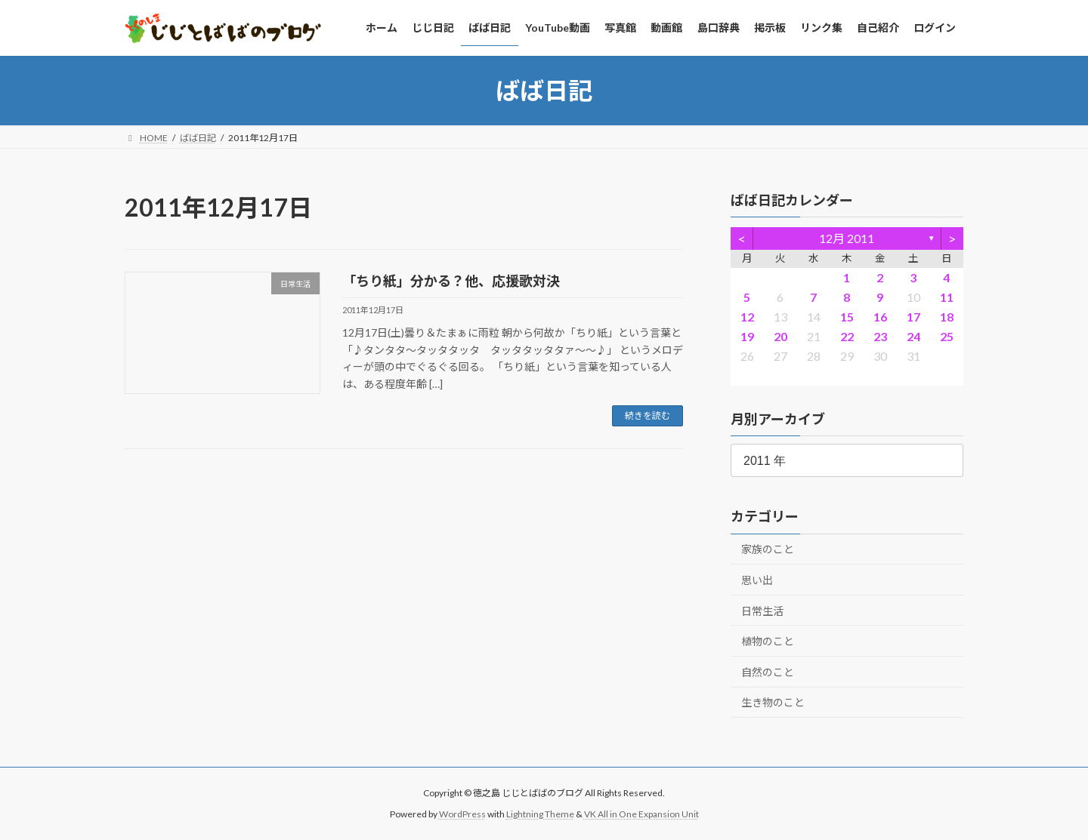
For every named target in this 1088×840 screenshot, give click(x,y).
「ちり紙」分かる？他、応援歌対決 (451, 280)
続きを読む (647, 415)
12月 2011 (847, 238)
